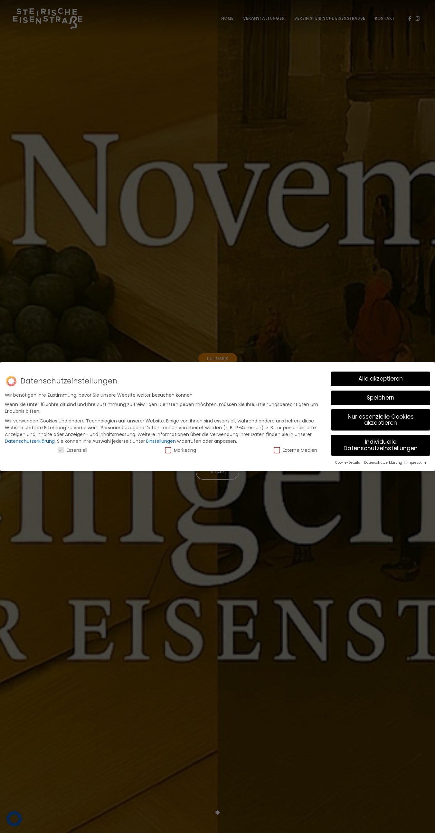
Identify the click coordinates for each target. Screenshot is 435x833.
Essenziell (72, 449)
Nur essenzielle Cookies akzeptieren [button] (381, 419)
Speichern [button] (380, 396)
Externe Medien (295, 449)
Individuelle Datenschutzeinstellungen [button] (381, 444)
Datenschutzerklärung (30, 440)
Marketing (180, 449)
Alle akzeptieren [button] (380, 377)
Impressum (416, 461)
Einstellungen (161, 440)
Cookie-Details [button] (348, 461)
